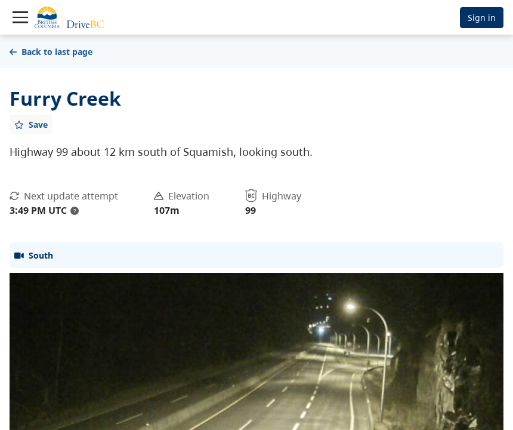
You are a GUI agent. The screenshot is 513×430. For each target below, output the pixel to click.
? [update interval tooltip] (74, 211)
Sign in (482, 17)
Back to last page (51, 51)
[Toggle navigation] (20, 17)
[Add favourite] (31, 124)
